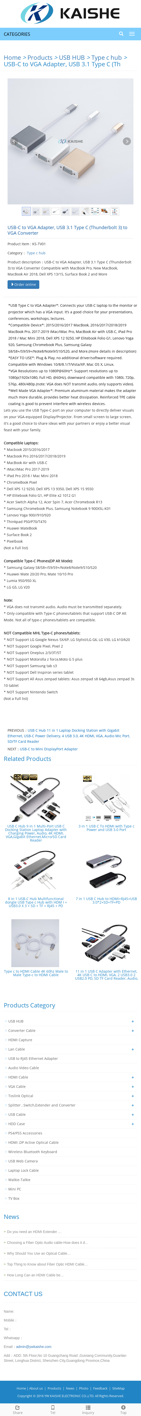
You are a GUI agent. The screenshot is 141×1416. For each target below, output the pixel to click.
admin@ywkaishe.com (33, 1347)
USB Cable (17, 1114)
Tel (52, 1409)
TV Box (13, 1198)
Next (127, 141)
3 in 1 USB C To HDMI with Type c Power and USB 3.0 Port (106, 828)
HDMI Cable (18, 1077)
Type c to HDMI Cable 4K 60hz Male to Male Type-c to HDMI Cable (36, 973)
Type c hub (106, 57)
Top (123, 1409)
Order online (23, 284)
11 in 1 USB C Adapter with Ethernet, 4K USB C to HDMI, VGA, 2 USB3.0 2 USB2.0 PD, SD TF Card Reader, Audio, (106, 975)
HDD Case (16, 1123)
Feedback (100, 1388)
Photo (83, 1388)
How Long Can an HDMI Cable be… (35, 1275)
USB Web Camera (23, 1161)
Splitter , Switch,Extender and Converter (42, 1105)
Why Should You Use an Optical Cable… (39, 1253)
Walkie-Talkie (19, 1179)
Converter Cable (22, 1030)
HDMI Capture (20, 1039)
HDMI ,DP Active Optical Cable (33, 1142)
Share (17, 1409)
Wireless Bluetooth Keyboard (32, 1151)
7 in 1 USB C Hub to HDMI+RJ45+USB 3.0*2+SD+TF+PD (106, 900)
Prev (14, 141)
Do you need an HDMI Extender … (34, 1232)
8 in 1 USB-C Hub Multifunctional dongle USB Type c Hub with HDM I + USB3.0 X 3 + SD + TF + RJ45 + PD (36, 902)
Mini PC (14, 1189)
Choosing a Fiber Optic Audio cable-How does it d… (47, 1243)
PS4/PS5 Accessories (25, 1133)
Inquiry (88, 1409)
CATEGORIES (17, 34)
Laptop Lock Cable (23, 1170)
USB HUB (72, 57)
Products (39, 57)
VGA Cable (17, 1086)
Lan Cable (16, 1049)
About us (36, 1388)
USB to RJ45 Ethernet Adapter (33, 1058)
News (70, 1388)
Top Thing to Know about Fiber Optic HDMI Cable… (47, 1264)
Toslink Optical (20, 1095)
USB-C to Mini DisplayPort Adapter (49, 749)
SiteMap (118, 1388)
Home (12, 57)
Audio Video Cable (23, 1067)
